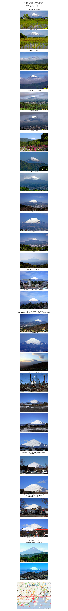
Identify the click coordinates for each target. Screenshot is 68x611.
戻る (34, 609)
